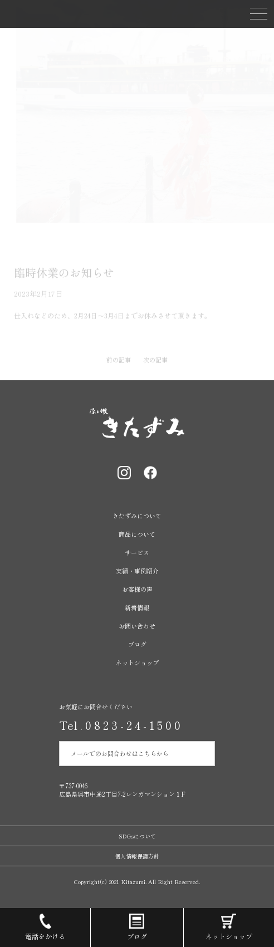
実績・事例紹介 (137, 570)
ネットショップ (137, 662)
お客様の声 (137, 589)
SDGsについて (137, 836)
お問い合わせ (137, 625)
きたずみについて (137, 515)
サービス (137, 552)
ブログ (137, 644)
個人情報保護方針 (137, 856)
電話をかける (45, 924)
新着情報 (137, 607)
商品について (137, 533)
